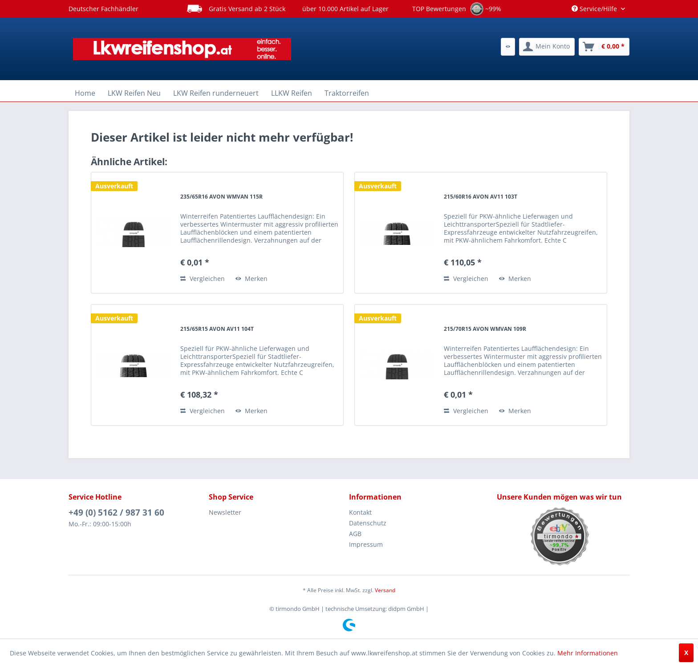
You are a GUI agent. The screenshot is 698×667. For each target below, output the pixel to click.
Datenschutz (367, 523)
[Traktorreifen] (346, 93)
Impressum (366, 544)
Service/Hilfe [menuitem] (595, 8)
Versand (385, 590)
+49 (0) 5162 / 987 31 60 (116, 512)
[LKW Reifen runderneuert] (216, 93)
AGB (355, 533)
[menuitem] (508, 47)
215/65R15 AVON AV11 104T (217, 329)
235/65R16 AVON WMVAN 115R (221, 196)
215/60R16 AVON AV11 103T (480, 196)
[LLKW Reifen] (291, 93)
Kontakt (360, 512)
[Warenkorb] (604, 47)
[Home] (85, 93)
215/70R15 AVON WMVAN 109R (485, 329)
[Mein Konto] (547, 47)
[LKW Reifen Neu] (134, 93)
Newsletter (225, 512)
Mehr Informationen (587, 653)
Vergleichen (202, 278)
